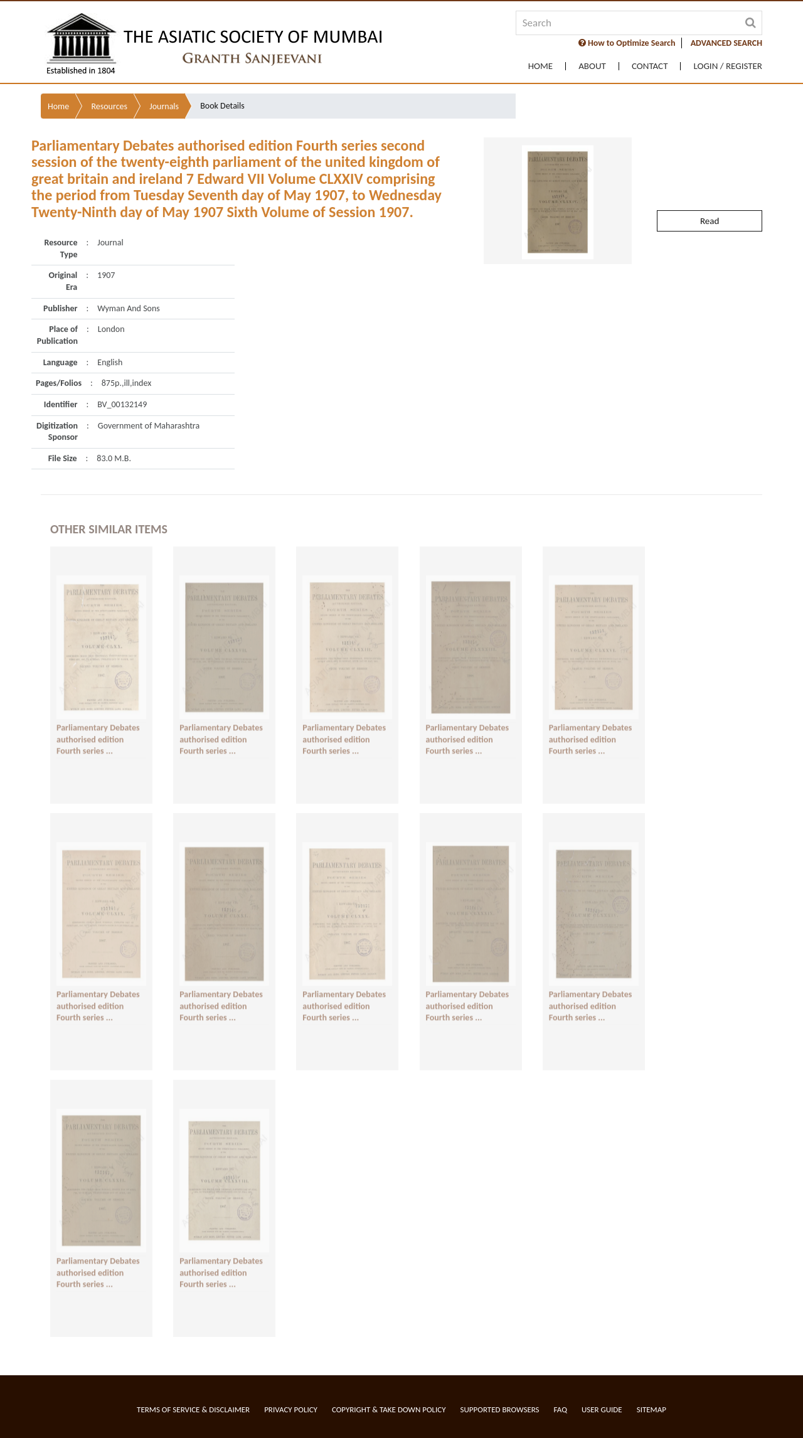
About (592, 66)
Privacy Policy (290, 1409)
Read (709, 189)
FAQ (560, 1409)
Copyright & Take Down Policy (389, 1409)
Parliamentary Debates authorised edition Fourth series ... (98, 727)
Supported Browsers (500, 1409)
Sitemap (651, 1409)
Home (540, 66)
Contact (650, 66)
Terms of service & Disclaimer (193, 1409)
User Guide (602, 1409)
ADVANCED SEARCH (726, 43)
